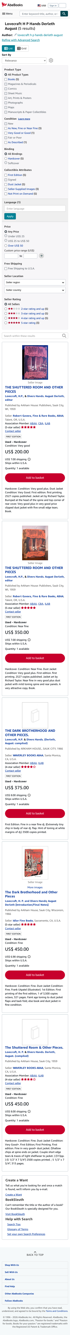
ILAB (47, 423)
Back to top (35, 1254)
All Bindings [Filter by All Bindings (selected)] (13, 153)
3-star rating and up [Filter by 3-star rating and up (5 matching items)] (28, 313)
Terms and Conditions (57, 1311)
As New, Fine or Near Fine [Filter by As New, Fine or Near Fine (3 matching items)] (22, 128)
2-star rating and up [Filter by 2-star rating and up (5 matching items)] (28, 308)
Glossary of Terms (17, 1229)
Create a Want (13, 1194)
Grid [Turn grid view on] (21, 48)
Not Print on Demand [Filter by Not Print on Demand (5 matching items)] (20, 193)
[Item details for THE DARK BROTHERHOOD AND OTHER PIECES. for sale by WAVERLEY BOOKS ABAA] (35, 715)
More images (35, 887)
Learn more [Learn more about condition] (24, 118)
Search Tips (14, 1224)
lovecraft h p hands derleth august (40, 35)
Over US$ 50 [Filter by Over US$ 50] (14, 245)
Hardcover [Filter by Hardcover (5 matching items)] (14, 158)
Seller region (13, 282)
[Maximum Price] (30, 256)
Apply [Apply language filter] (10, 216)
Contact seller (13, 431)
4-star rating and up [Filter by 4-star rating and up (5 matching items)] (28, 318)
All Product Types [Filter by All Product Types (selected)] (16, 74)
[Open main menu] (8, 13)
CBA (40, 423)
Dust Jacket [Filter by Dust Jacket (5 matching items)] (14, 184)
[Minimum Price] (11, 256)
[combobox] (40, 13)
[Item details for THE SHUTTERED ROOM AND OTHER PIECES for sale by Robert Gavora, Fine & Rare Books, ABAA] (35, 362)
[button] (64, 336)
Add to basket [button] (35, 477)
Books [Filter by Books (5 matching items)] (11, 79)
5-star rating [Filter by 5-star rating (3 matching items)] (23, 322)
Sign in (53, 5)
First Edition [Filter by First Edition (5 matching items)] (15, 174)
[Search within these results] (35, 336)
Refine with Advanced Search (21, 40)
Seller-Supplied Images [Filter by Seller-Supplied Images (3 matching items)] (21, 188)
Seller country (13, 290)
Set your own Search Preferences (26, 1234)
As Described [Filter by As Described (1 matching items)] (15, 142)
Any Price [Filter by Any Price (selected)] (12, 231)
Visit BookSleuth (15, 1214)
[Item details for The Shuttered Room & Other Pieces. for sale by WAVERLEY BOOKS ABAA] (35, 1032)
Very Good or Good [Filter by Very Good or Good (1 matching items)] (19, 132)
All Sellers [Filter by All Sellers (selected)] (14, 304)
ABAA (33, 423)
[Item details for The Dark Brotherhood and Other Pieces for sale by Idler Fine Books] (35, 862)
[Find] (64, 13)
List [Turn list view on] (8, 48)
